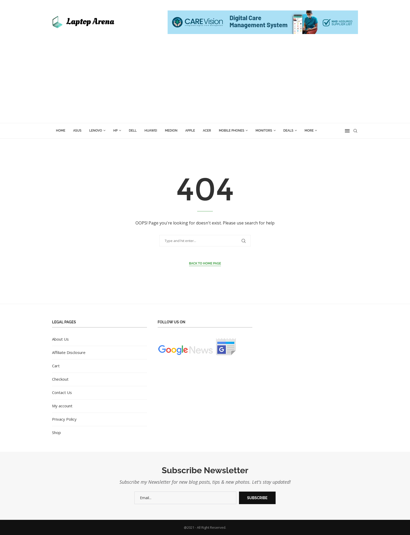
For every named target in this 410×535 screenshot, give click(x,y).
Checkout (60, 379)
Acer (207, 130)
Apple (190, 130)
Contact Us (62, 392)
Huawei (151, 130)
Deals (288, 130)
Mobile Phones (231, 130)
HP (115, 130)
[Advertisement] (205, 83)
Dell (133, 130)
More (309, 130)
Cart (56, 365)
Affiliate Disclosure (69, 352)
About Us (60, 339)
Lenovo (95, 130)
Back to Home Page (205, 263)
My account (62, 405)
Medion (171, 130)
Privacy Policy (64, 419)
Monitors (263, 130)
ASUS (77, 130)
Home (60, 130)
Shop (56, 432)
